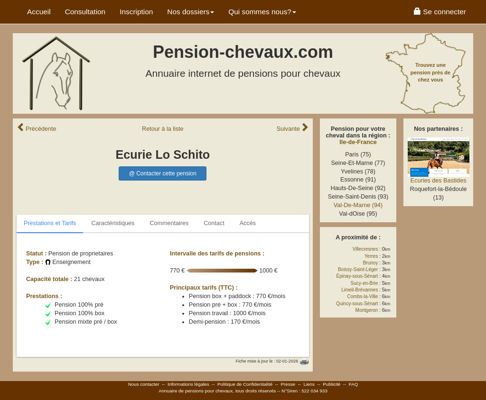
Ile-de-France (357, 142)
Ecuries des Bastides (439, 180)
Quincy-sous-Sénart (357, 303)
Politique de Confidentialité (244, 384)
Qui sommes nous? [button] (262, 12)
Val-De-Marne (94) (358, 205)
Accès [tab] (248, 223)
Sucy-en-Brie (364, 283)
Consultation (85, 12)
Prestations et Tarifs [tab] (50, 223)
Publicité (331, 384)
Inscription (136, 12)
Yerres (371, 256)
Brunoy (370, 262)
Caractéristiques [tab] (112, 223)
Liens (308, 384)
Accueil (39, 12)
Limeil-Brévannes (359, 289)
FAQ (353, 384)
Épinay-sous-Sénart (357, 276)
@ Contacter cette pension (162, 173)
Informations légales (188, 384)
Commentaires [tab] (169, 223)
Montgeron (366, 310)
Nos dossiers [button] (190, 12)
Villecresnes (365, 249)
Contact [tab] (214, 223)
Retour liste (163, 129)
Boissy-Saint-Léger (358, 269)
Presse (288, 384)
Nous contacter (143, 384)
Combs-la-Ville (362, 296)
